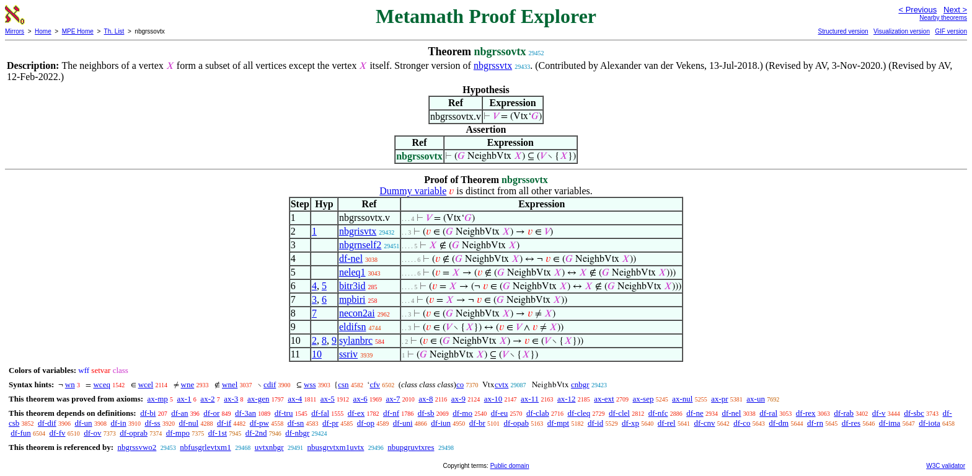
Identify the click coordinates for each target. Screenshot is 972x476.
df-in (118, 423)
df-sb (426, 413)
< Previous (917, 9)
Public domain (509, 465)
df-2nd (256, 433)
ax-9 (458, 398)
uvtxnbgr (269, 447)
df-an (179, 413)
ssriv (348, 354)
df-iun (441, 423)
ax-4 (295, 398)
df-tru (284, 413)
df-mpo (178, 433)
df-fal (320, 413)
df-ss (152, 423)
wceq (101, 384)
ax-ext (604, 398)
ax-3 (231, 398)
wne (188, 384)
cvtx (501, 384)
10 (317, 354)
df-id (595, 423)
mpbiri (352, 299)
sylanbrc (356, 340)
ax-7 (393, 398)
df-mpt (558, 423)
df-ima (890, 423)
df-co (741, 423)
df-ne (694, 413)
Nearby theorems (943, 17)
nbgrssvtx (493, 65)
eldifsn (352, 326)
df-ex (356, 413)
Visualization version (901, 31)
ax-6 (360, 398)
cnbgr (580, 384)
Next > (955, 9)
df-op (365, 423)
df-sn (296, 423)
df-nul (188, 423)
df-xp (630, 423)
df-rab (844, 413)
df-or (211, 413)
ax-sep (642, 398)
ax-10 (493, 398)
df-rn (815, 423)
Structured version (843, 31)
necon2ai (357, 313)
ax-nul (682, 398)
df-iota (929, 423)
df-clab (537, 413)
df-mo (462, 413)
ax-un (755, 398)
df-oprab (134, 433)
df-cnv (704, 423)
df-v (879, 413)
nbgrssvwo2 (136, 447)
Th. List (114, 31)
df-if (224, 423)
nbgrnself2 (360, 245)
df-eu (499, 413)
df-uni (403, 423)
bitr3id (352, 286)
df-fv (58, 433)
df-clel (619, 413)
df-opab (516, 423)
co (460, 384)
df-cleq (578, 413)
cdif (269, 384)
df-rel (667, 423)
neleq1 (352, 272)
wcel (146, 384)
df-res (851, 423)
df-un (83, 423)
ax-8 (425, 398)
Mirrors (14, 31)
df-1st (217, 433)
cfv (374, 384)
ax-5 (327, 398)
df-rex (806, 413)
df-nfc (658, 413)
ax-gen (258, 398)
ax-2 (207, 398)
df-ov (92, 433)
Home (43, 31)
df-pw (259, 423)
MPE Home (78, 31)
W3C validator (945, 465)
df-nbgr (297, 433)
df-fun (21, 433)
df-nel (351, 258)
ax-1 (184, 398)
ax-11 (530, 398)
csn (343, 384)
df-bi (148, 413)
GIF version (951, 31)
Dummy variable (412, 191)
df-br (477, 423)
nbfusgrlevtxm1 (205, 447)
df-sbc (914, 413)
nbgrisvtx (357, 231)
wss (310, 384)
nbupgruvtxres (410, 447)
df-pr (330, 423)
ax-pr (719, 398)
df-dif (47, 423)
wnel (229, 384)
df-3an (245, 413)
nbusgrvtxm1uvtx (336, 447)
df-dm (779, 423)
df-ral (768, 413)
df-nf (391, 413)
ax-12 (566, 398)
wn (70, 384)
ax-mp (158, 398)
